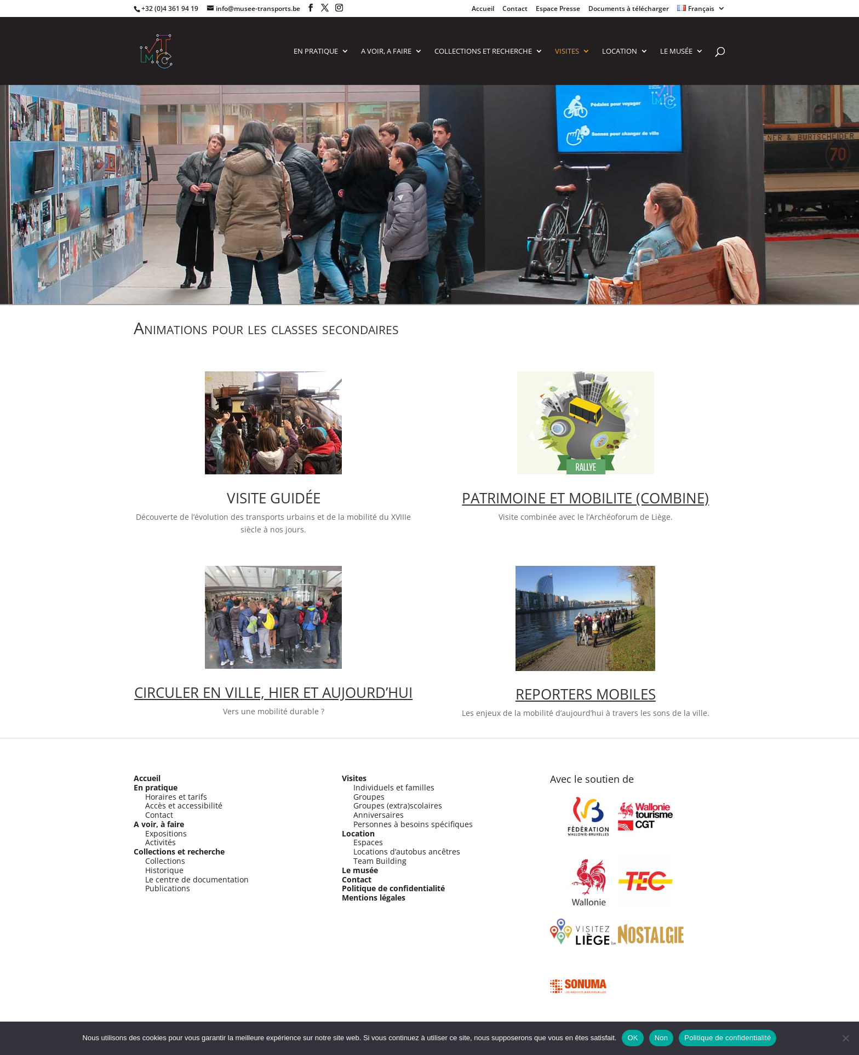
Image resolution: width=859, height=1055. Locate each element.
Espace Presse (558, 9)
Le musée (360, 870)
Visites (354, 778)
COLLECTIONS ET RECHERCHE (483, 51)
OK (632, 1038)
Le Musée (676, 51)
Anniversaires (378, 815)
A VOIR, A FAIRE (386, 51)
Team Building (379, 861)
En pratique (155, 787)
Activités (160, 842)
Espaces (368, 842)
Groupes (369, 797)
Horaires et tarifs (176, 797)
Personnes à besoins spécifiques (413, 824)
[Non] (845, 1038)
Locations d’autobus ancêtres (406, 851)
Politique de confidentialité (393, 888)
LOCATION (619, 51)
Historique (164, 870)
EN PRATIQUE (316, 51)
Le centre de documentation (197, 879)
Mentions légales (373, 897)
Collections (165, 861)
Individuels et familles (393, 787)
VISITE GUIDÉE (273, 498)
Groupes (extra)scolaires (397, 805)
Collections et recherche (179, 851)
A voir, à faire (159, 824)
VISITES (567, 51)
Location (358, 833)
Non (661, 1038)
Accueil (483, 9)
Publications (167, 888)
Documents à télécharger (628, 9)
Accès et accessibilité (183, 805)
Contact (515, 9)
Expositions (166, 833)
